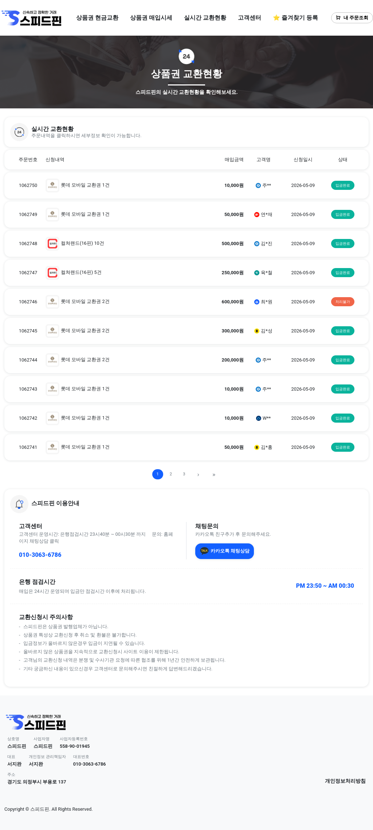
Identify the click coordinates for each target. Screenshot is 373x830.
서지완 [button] (14, 764)
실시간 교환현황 (205, 17)
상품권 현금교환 (97, 17)
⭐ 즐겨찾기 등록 (295, 17)
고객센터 (249, 17)
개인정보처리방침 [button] (345, 781)
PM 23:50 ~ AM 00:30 (325, 585)
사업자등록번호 (74, 739)
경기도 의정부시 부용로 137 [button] (36, 782)
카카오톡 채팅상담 (225, 551)
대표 (11, 756)
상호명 (13, 739)
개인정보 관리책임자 (47, 756)
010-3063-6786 (40, 554)
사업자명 (42, 739)
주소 (11, 774)
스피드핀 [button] (16, 746)
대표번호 (81, 756)
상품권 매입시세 (151, 17)
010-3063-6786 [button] (89, 764)
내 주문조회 (352, 17)
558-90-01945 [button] (75, 746)
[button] (186, 132)
